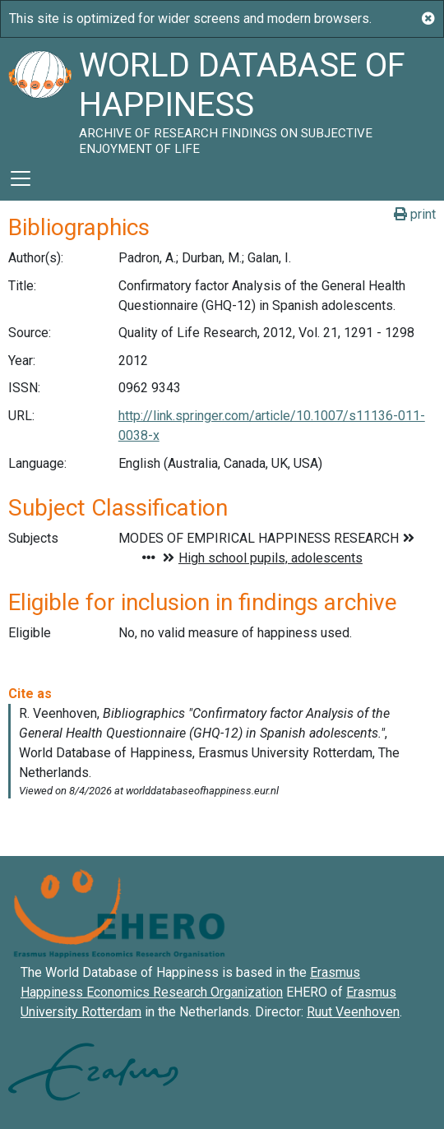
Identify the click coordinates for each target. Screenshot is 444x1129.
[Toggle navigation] (20, 178)
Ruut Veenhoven (353, 1012)
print (415, 214)
